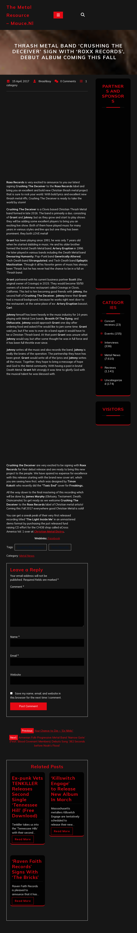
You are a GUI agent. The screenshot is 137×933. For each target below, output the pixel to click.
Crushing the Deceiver (30, 547)
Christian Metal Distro (49, 531)
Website (15, 674)
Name (15, 637)
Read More (23, 839)
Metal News (26, 555)
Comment (17, 586)
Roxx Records (60, 547)
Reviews (110, 367)
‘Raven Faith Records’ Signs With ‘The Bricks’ (27, 869)
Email (14, 655)
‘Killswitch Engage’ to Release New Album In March (64, 788)
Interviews (111, 342)
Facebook (53, 538)
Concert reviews (110, 322)
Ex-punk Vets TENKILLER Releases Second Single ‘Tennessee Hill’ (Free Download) (27, 796)
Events (109, 333)
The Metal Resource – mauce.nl (20, 15)
